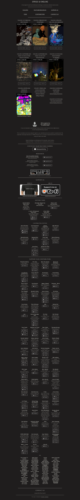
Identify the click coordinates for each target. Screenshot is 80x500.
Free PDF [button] (27, 48)
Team (25, 14)
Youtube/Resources (40, 10)
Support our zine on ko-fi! (50, 196)
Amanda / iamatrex (44, 496)
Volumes (25, 10)
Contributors (40, 14)
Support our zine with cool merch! (30, 196)
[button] (40, 149)
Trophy (57, 57)
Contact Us (54, 14)
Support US (54, 10)
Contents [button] (21, 48)
